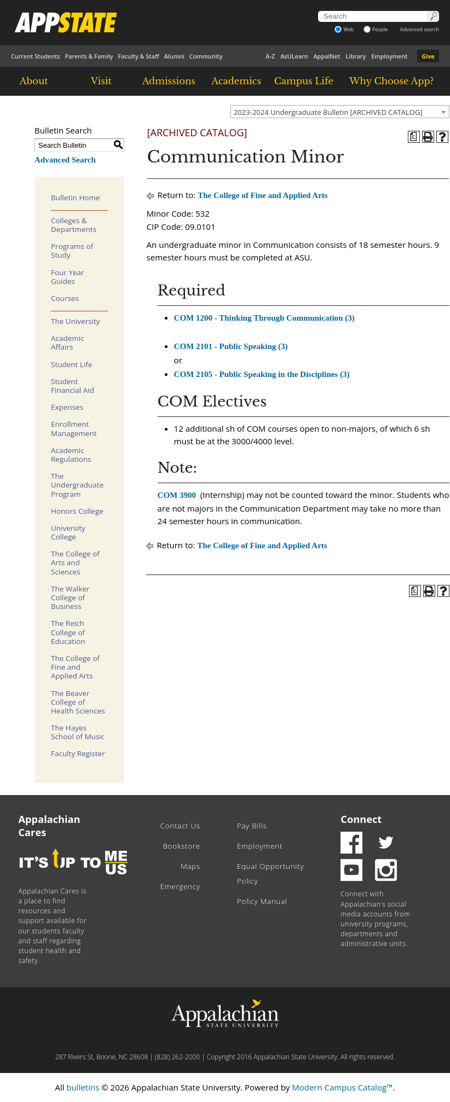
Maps (190, 866)
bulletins (82, 1087)
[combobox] (339, 111)
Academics (236, 81)
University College (68, 532)
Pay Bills (252, 826)
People (376, 29)
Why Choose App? (391, 81)
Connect (361, 819)
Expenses (67, 407)
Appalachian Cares (49, 826)
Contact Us (180, 826)
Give (428, 56)
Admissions (168, 81)
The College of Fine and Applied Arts (75, 667)
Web (344, 29)
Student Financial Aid (72, 385)
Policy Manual (262, 901)
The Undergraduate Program (77, 484)
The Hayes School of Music (78, 732)
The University (75, 321)
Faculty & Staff (138, 56)
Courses (65, 298)
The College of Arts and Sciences (75, 562)
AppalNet (326, 56)
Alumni (174, 56)
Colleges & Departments (73, 225)
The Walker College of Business (70, 597)
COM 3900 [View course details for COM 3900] (177, 495)
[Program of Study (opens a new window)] (414, 137)
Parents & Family (89, 56)
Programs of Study (72, 250)
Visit (101, 81)
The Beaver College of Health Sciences (78, 702)
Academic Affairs (67, 342)
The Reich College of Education (68, 632)
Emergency (180, 886)
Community (206, 56)
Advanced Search (65, 159)
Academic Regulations (71, 454)
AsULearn (294, 56)
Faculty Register (78, 753)
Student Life (72, 364)
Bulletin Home (75, 197)
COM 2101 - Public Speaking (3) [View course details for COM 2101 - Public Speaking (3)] (231, 346)
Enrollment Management (74, 428)
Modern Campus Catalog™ (342, 1087)
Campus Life (303, 81)
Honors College (77, 511)
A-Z (270, 56)
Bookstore (181, 846)
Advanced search (419, 29)
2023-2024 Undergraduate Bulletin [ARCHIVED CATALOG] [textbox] (328, 112)
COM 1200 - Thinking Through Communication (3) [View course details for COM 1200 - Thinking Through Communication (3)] (264, 318)
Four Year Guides (67, 277)
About (34, 81)
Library (355, 56)
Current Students (35, 56)
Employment (389, 56)
